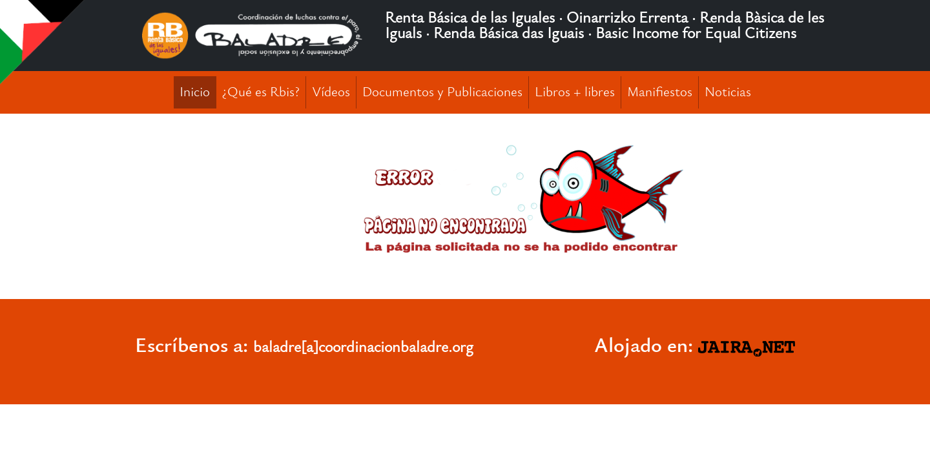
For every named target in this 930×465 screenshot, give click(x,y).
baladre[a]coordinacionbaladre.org (363, 347)
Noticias (728, 92)
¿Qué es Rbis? (261, 92)
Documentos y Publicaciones (442, 92)
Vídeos (331, 92)
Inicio (195, 92)
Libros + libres (575, 92)
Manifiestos (659, 92)
